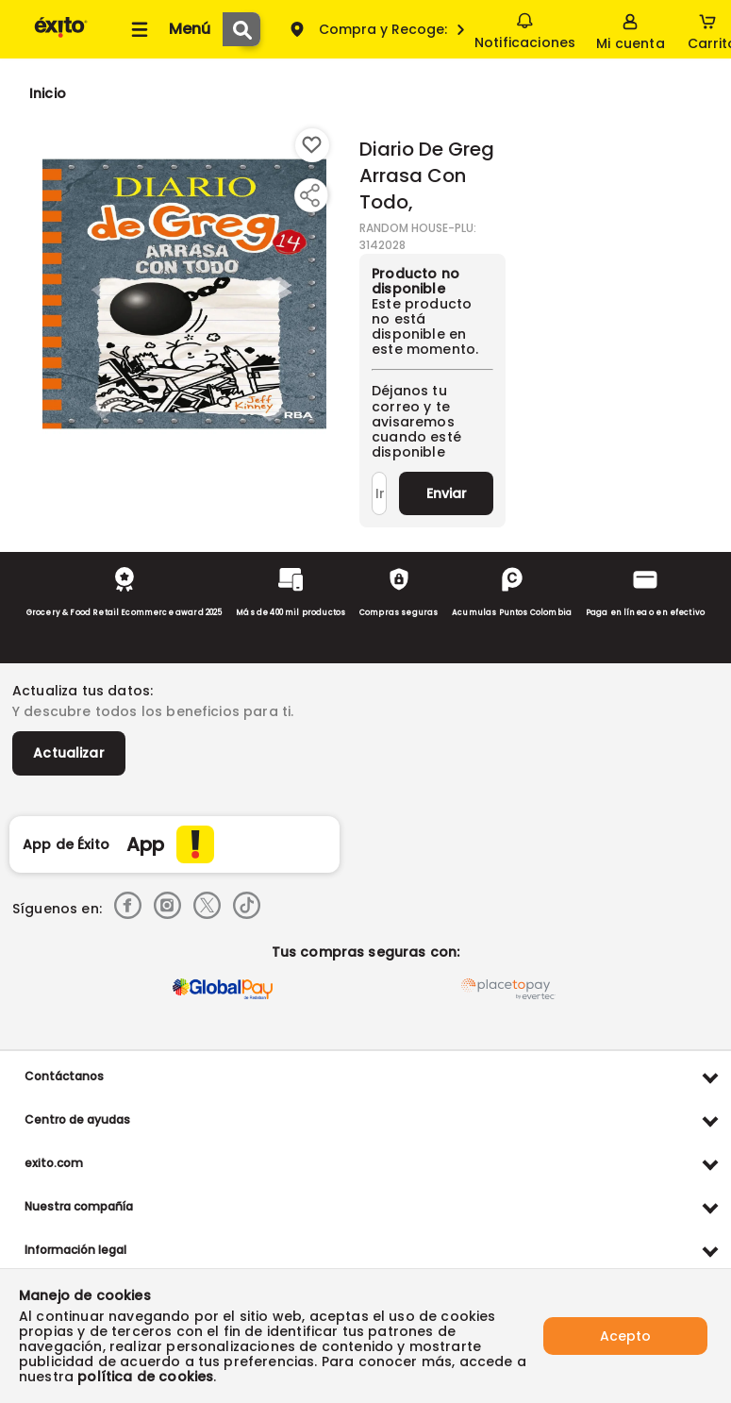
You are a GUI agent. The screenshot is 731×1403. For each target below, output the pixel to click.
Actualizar (69, 752)
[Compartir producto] (309, 195)
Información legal (75, 1250)
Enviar (446, 493)
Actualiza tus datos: (82, 690)
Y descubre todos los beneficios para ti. (152, 711)
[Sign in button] (630, 29)
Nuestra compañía (79, 1206)
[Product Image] (184, 293)
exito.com (54, 1163)
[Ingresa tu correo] (379, 493)
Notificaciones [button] (524, 28)
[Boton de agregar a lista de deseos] (312, 145)
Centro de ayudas (77, 1119)
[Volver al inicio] (61, 36)
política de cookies (145, 1376)
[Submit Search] (241, 29)
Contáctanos (64, 1076)
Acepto (625, 1336)
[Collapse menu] (168, 29)
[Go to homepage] (47, 93)
